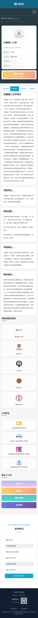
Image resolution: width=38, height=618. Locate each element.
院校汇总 (10, 18)
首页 (4, 18)
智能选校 (19, 491)
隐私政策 (14, 608)
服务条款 (24, 608)
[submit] (19, 576)
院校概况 (6, 89)
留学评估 (19, 484)
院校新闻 (32, 89)
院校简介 (15, 89)
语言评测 (19, 505)
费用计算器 (19, 498)
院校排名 (23, 89)
